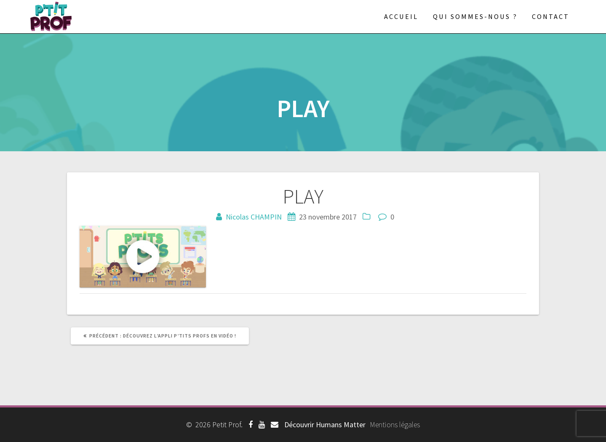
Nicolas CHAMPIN (254, 217)
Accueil (401, 16)
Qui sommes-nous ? (475, 16)
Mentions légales (395, 424)
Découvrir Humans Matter (325, 424)
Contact (550, 16)
